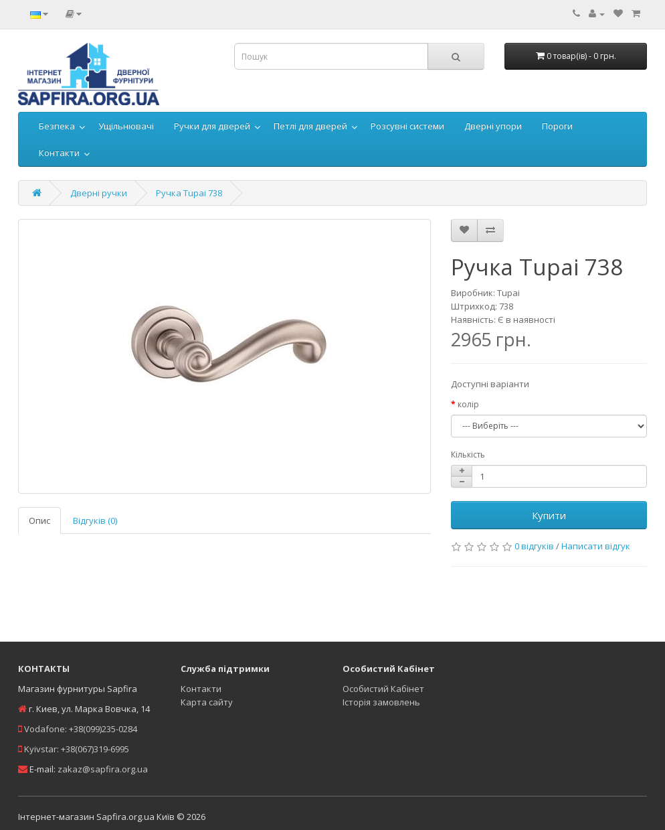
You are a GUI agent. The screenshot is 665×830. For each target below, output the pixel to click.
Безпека (57, 126)
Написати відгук (595, 546)
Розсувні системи (407, 126)
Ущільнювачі (126, 126)
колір (468, 404)
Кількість (468, 454)
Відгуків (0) (95, 520)
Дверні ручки (98, 193)
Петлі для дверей (310, 126)
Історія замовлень (381, 702)
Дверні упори (493, 126)
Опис (39, 520)
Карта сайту (207, 702)
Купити (549, 515)
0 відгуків (534, 546)
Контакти (59, 153)
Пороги (557, 126)
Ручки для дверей (212, 126)
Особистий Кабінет (383, 689)
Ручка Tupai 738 (189, 193)
